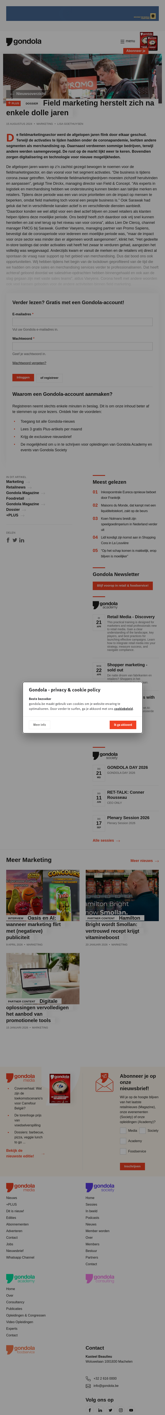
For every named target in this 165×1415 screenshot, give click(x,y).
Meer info (39, 724)
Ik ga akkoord (123, 724)
